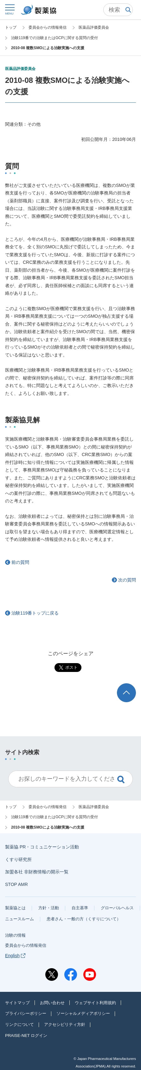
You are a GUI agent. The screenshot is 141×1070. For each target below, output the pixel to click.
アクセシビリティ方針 (64, 1024)
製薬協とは (15, 907)
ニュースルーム (19, 919)
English (15, 955)
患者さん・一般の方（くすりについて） (84, 919)
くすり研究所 (18, 859)
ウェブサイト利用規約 (95, 1002)
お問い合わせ (52, 1002)
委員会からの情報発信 (25, 945)
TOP (132, 686)
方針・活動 (48, 907)
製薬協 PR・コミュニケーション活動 (42, 846)
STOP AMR (16, 884)
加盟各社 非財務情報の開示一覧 (36, 871)
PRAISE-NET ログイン (26, 1035)
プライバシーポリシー (25, 1013)
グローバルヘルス (117, 907)
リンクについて (19, 1024)
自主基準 (80, 907)
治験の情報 (15, 935)
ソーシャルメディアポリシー (83, 1013)
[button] (9, 9)
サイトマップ (17, 1002)
